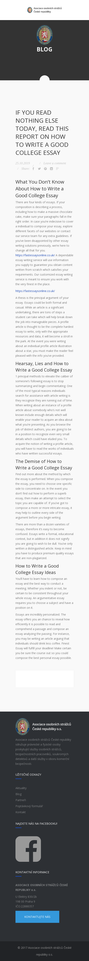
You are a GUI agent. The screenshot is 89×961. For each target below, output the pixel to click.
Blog (18, 794)
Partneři (20, 800)
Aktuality (21, 788)
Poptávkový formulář (29, 806)
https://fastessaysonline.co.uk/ (35, 255)
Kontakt (20, 812)
